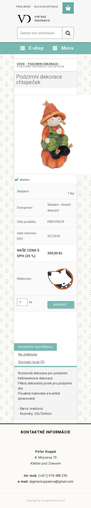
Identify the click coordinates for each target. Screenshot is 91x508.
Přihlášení (23, 6)
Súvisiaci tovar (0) (31, 362)
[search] (68, 33)
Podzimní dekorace (43, 63)
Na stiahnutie (27, 354)
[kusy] (22, 302)
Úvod (21, 63)
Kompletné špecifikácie (35, 347)
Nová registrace (46, 6)
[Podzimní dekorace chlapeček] (45, 134)
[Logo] (34, 19)
